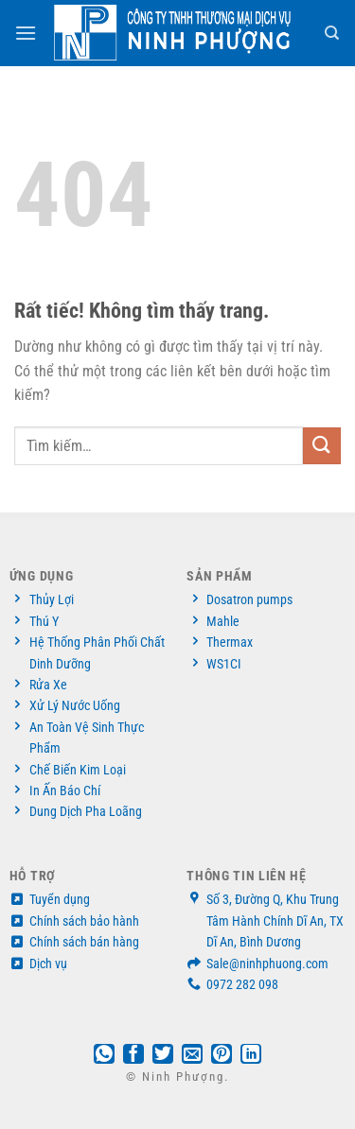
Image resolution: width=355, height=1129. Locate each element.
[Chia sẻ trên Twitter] (162, 1055)
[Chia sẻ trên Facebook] (133, 1055)
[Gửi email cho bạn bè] (192, 1055)
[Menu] (26, 32)
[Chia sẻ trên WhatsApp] (104, 1055)
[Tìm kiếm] (333, 33)
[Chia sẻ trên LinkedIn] (250, 1055)
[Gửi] (322, 445)
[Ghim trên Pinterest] (221, 1055)
